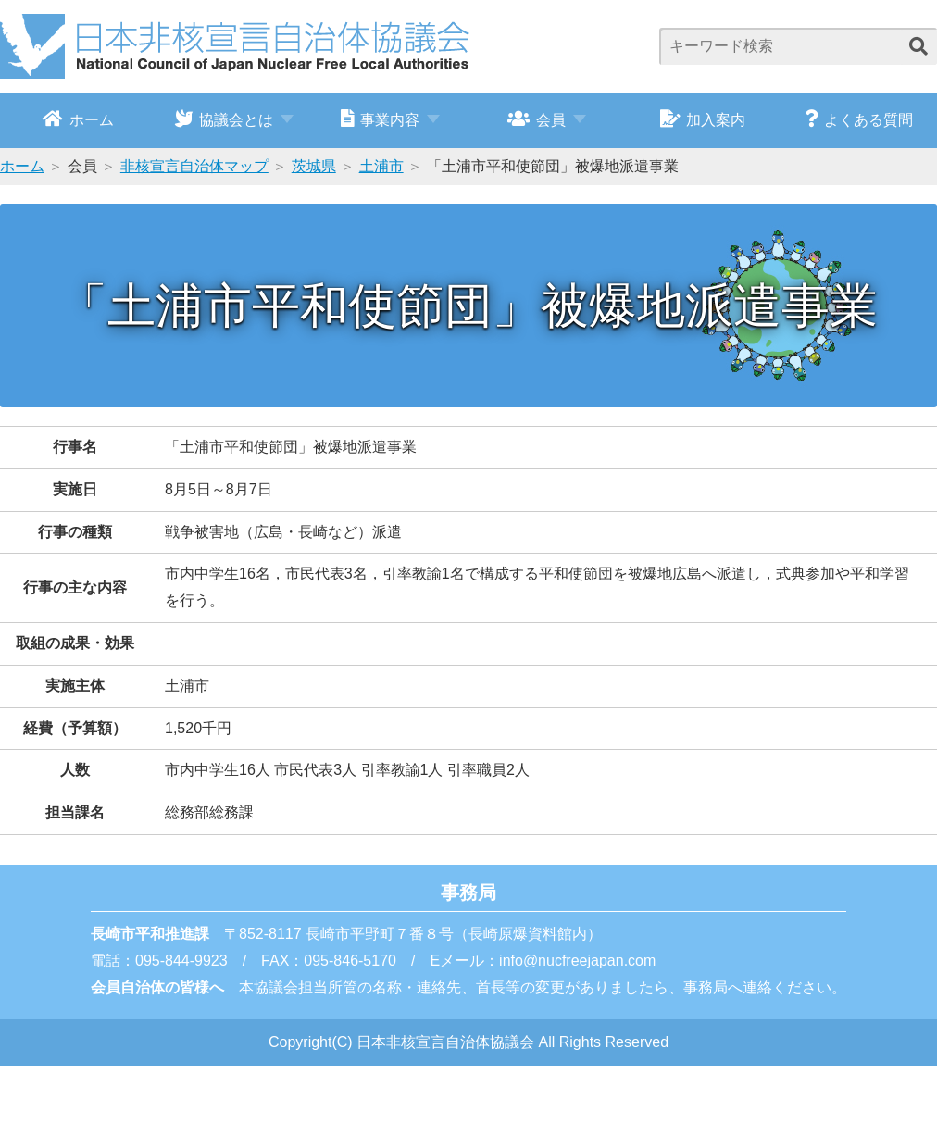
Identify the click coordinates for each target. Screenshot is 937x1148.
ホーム (78, 118)
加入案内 (703, 118)
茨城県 (314, 166)
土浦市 (381, 166)
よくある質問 (859, 118)
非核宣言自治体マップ (194, 166)
